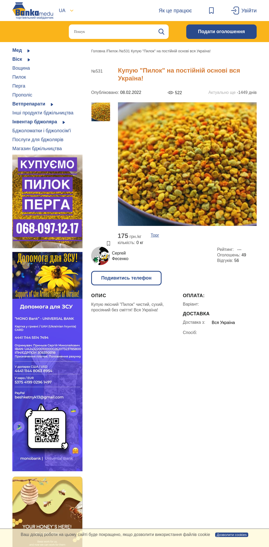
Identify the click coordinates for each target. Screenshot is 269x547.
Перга (18, 86)
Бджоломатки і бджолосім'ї (41, 130)
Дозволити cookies (232, 535)
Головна (98, 51)
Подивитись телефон (126, 278)
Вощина (21, 68)
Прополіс (22, 95)
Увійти (249, 10)
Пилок (19, 77)
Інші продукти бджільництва (42, 112)
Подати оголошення (221, 31)
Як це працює (175, 10)
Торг (155, 235)
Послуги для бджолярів (37, 139)
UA (62, 10)
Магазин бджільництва (37, 148)
